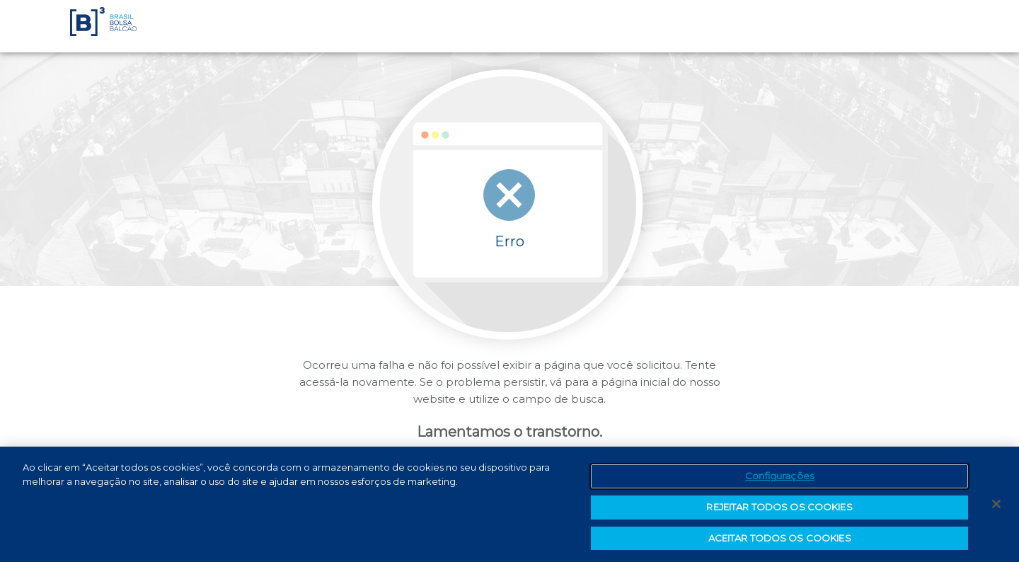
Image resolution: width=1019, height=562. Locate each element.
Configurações (779, 478)
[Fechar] (996, 506)
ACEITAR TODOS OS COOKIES (779, 540)
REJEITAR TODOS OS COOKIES (779, 509)
